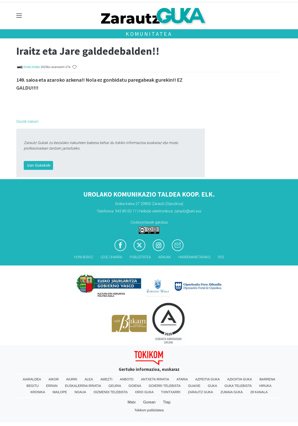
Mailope (60, 392)
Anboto (127, 379)
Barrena (267, 379)
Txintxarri (170, 392)
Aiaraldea (32, 379)
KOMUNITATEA (149, 33)
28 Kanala (259, 392)
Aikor (53, 379)
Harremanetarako (194, 257)
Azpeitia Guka (207, 379)
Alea (89, 379)
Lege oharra (111, 257)
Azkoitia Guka (239, 379)
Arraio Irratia (31, 67)
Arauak (164, 257)
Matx (132, 402)
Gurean (149, 402)
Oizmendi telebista (111, 392)
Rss (221, 257)
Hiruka (265, 386)
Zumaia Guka (231, 392)
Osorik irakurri (27, 121)
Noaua (80, 392)
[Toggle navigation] (19, 16)
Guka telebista (238, 386)
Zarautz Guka (200, 392)
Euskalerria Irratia (83, 386)
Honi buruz (83, 257)
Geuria (114, 386)
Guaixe (194, 386)
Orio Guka (144, 392)
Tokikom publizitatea (149, 410)
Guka (212, 386)
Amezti (106, 379)
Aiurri (71, 379)
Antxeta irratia (155, 379)
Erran (52, 386)
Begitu (33, 386)
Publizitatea (140, 257)
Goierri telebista (164, 386)
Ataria (182, 379)
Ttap (166, 402)
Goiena (135, 386)
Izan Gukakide (38, 165)
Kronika (37, 392)
